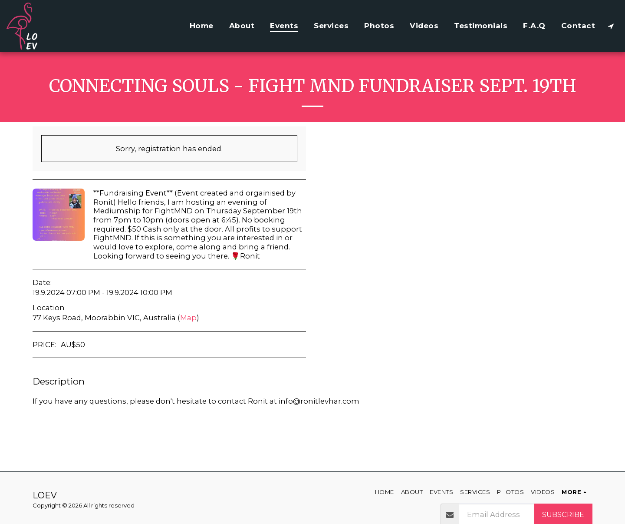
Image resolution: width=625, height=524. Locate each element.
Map (188, 317)
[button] (611, 26)
